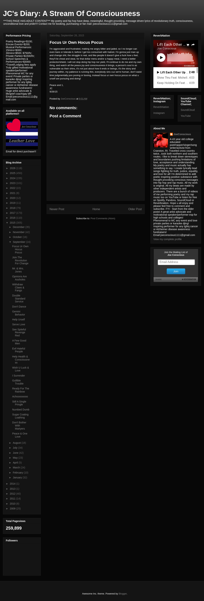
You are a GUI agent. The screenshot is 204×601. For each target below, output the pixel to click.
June (16, 452)
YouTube (186, 115)
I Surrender (18, 375)
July (15, 447)
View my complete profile (167, 239)
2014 (13, 483)
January (18, 477)
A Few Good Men (19, 342)
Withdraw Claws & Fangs (18, 287)
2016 (13, 217)
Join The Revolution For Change (20, 260)
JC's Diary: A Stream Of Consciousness (71, 13)
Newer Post (57, 209)
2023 (13, 183)
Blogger (123, 593)
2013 (13, 488)
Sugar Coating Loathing (20, 416)
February (18, 472)
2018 (13, 208)
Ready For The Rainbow (20, 390)
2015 (13, 222)
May (15, 457)
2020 (13, 198)
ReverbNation (161, 107)
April (16, 462)
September (19, 241)
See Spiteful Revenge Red (19, 332)
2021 (13, 193)
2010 (13, 503)
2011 (13, 498)
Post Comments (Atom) (103, 218)
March (17, 467)
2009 (13, 508)
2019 (13, 202)
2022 (13, 188)
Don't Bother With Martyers (19, 425)
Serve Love (18, 324)
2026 (13, 168)
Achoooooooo (20, 396)
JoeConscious (182, 134)
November (19, 232)
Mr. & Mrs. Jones (18, 270)
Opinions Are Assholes (19, 278)
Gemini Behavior (18, 313)
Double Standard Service (18, 298)
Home (96, 209)
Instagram (159, 113)
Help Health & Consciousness (21, 359)
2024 (13, 178)
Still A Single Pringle (19, 403)
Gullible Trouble (17, 382)
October (18, 237)
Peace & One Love (19, 435)
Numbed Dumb (20, 409)
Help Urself (18, 319)
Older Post (135, 209)
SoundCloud (188, 109)
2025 (13, 173)
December (19, 227)
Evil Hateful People (18, 350)
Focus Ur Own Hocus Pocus (20, 249)
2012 (13, 493)
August (17, 442)
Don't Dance (19, 306)
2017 (13, 212)
